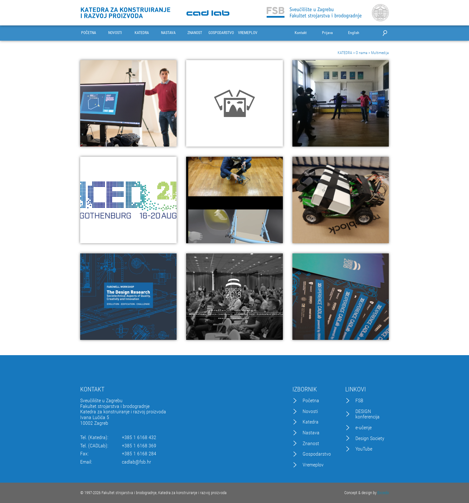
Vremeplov (313, 465)
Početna (311, 400)
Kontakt (301, 33)
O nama (362, 53)
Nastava (311, 433)
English (353, 33)
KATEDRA (142, 33)
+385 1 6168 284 (139, 454)
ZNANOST (194, 33)
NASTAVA (168, 33)
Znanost (311, 443)
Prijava (327, 33)
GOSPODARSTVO (221, 33)
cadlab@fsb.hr (136, 462)
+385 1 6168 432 (139, 437)
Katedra (310, 422)
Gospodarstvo (317, 454)
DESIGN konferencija (367, 414)
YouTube (363, 449)
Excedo (383, 492)
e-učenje (363, 428)
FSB (359, 400)
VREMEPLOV (247, 33)
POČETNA (88, 33)
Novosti (310, 411)
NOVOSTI (115, 33)
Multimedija (380, 53)
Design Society (369, 438)
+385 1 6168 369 (139, 446)
